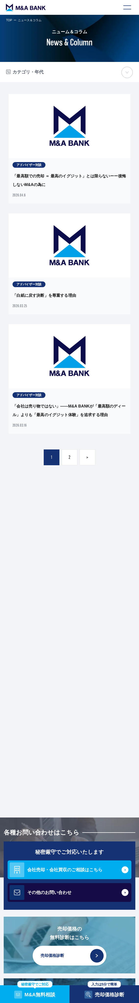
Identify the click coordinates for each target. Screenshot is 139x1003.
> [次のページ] (87, 457)
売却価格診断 (72, 956)
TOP (9, 20)
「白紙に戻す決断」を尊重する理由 (44, 295)
